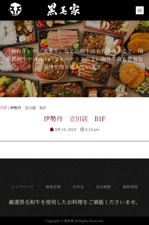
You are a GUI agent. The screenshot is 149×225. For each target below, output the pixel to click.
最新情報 (130, 186)
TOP (3, 107)
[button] (140, 10)
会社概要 (103, 186)
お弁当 (78, 186)
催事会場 (53, 186)
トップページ (22, 186)
